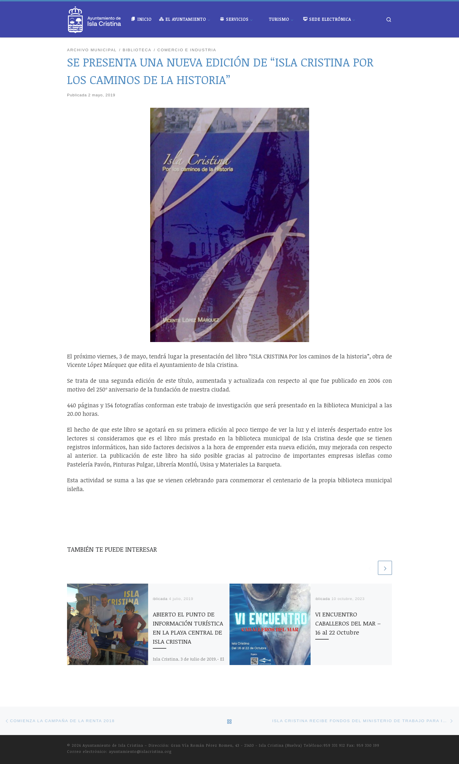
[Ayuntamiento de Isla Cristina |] (94, 17)
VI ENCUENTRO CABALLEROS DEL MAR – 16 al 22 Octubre (348, 623)
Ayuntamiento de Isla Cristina (113, 745)
